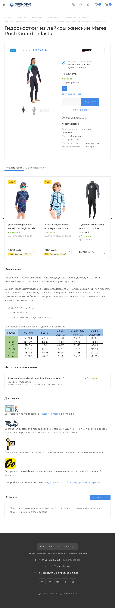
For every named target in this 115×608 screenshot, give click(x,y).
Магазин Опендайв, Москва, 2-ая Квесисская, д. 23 (36, 378)
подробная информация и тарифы (79, 482)
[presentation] (4, 218)
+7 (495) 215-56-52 (49, 560)
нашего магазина (50, 413)
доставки (52, 482)
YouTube (57, 581)
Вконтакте (42, 581)
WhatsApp (73, 581)
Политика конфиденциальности (60, 594)
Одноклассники (65, 581)
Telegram (50, 581)
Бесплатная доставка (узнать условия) (79, 66)
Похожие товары (14, 167)
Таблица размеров (71, 94)
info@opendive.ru (60, 566)
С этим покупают (36, 167)
